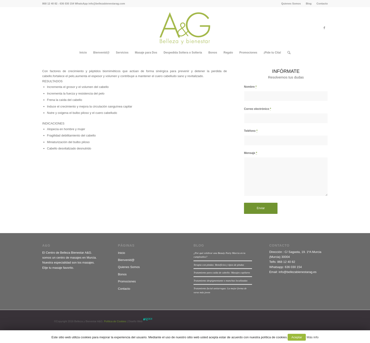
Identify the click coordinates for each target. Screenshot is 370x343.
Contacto (322, 3)
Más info (313, 337)
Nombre (250, 86)
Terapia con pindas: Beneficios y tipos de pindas (218, 264)
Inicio (121, 253)
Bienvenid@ (126, 260)
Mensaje (250, 153)
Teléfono (250, 130)
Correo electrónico (257, 109)
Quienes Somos (291, 3)
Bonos (122, 274)
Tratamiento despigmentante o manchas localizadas (220, 280)
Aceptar (296, 337)
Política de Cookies (114, 321)
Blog (308, 3)
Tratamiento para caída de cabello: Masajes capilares (221, 272)
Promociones (127, 281)
